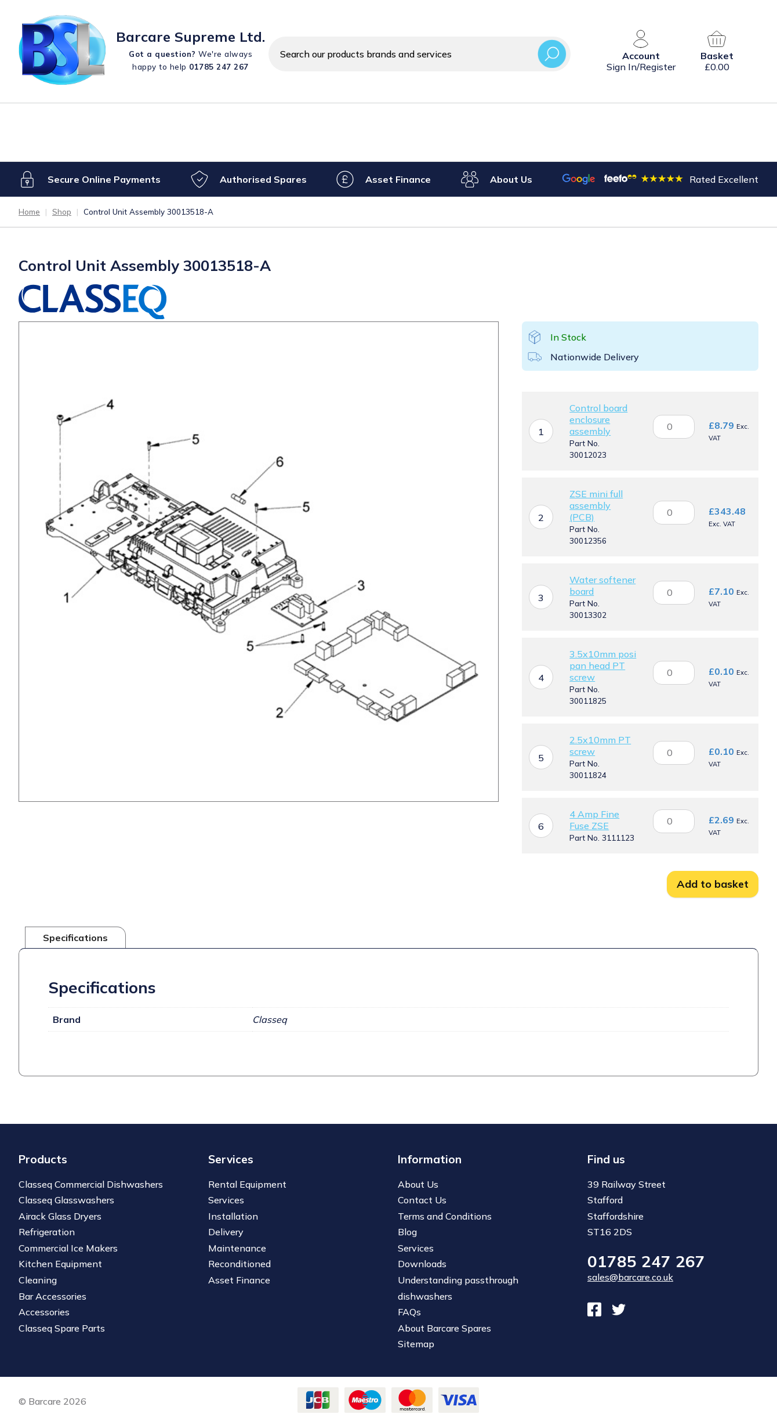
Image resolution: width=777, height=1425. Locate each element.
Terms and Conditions (445, 1216)
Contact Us (422, 1200)
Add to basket (713, 884)
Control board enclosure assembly (598, 419)
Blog (407, 1232)
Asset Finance (398, 179)
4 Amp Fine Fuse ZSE (594, 819)
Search (552, 53)
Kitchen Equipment (60, 1264)
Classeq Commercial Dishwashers (91, 1184)
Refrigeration (47, 1232)
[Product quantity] (674, 426)
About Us (510, 179)
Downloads (422, 1264)
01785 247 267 (646, 1261)
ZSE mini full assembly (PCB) (596, 505)
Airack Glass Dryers (60, 1216)
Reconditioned (239, 1264)
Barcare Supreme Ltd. (190, 36)
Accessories (44, 1312)
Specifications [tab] (75, 937)
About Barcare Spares (444, 1327)
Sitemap (416, 1344)
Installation (233, 1216)
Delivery (226, 1232)
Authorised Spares (262, 179)
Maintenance (237, 1248)
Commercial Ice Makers (68, 1248)
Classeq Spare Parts (62, 1327)
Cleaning (38, 1280)
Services (226, 1200)
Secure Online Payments (104, 179)
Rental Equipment (247, 1184)
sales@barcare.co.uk (630, 1277)
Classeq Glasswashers (66, 1200)
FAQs (409, 1312)
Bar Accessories (52, 1295)
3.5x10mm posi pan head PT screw (602, 665)
